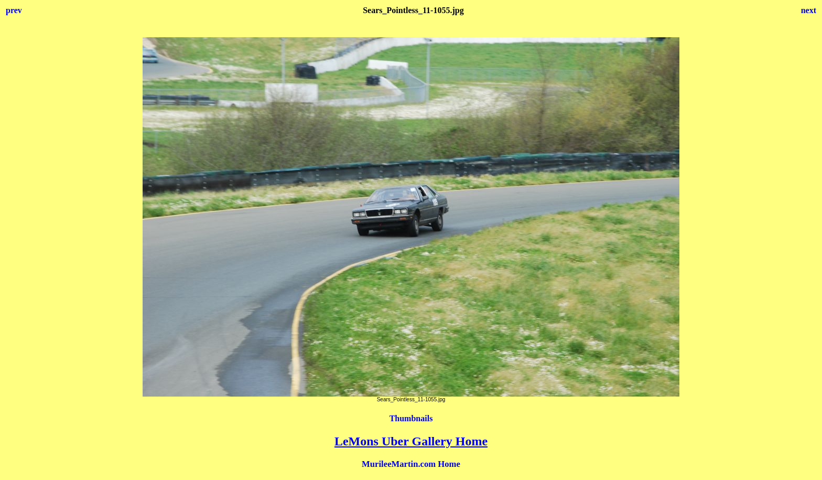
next (808, 10)
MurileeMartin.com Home (411, 464)
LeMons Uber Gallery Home (411, 441)
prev (14, 10)
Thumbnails (411, 418)
